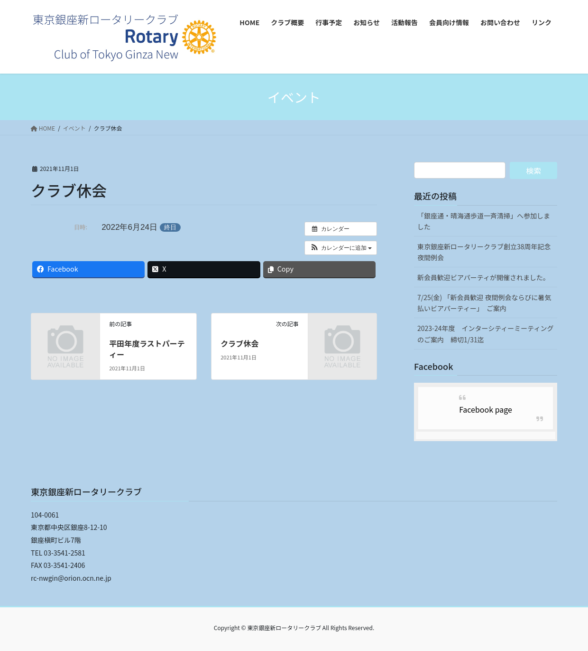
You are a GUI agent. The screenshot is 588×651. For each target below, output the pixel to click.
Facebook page (485, 409)
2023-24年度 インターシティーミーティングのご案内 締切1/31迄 (485, 333)
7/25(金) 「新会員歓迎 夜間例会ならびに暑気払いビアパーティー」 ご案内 (484, 302)
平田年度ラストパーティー (147, 348)
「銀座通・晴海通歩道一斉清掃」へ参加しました (483, 221)
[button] (341, 248)
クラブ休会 (239, 343)
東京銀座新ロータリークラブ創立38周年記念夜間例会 (484, 252)
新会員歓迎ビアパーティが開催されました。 (483, 277)
